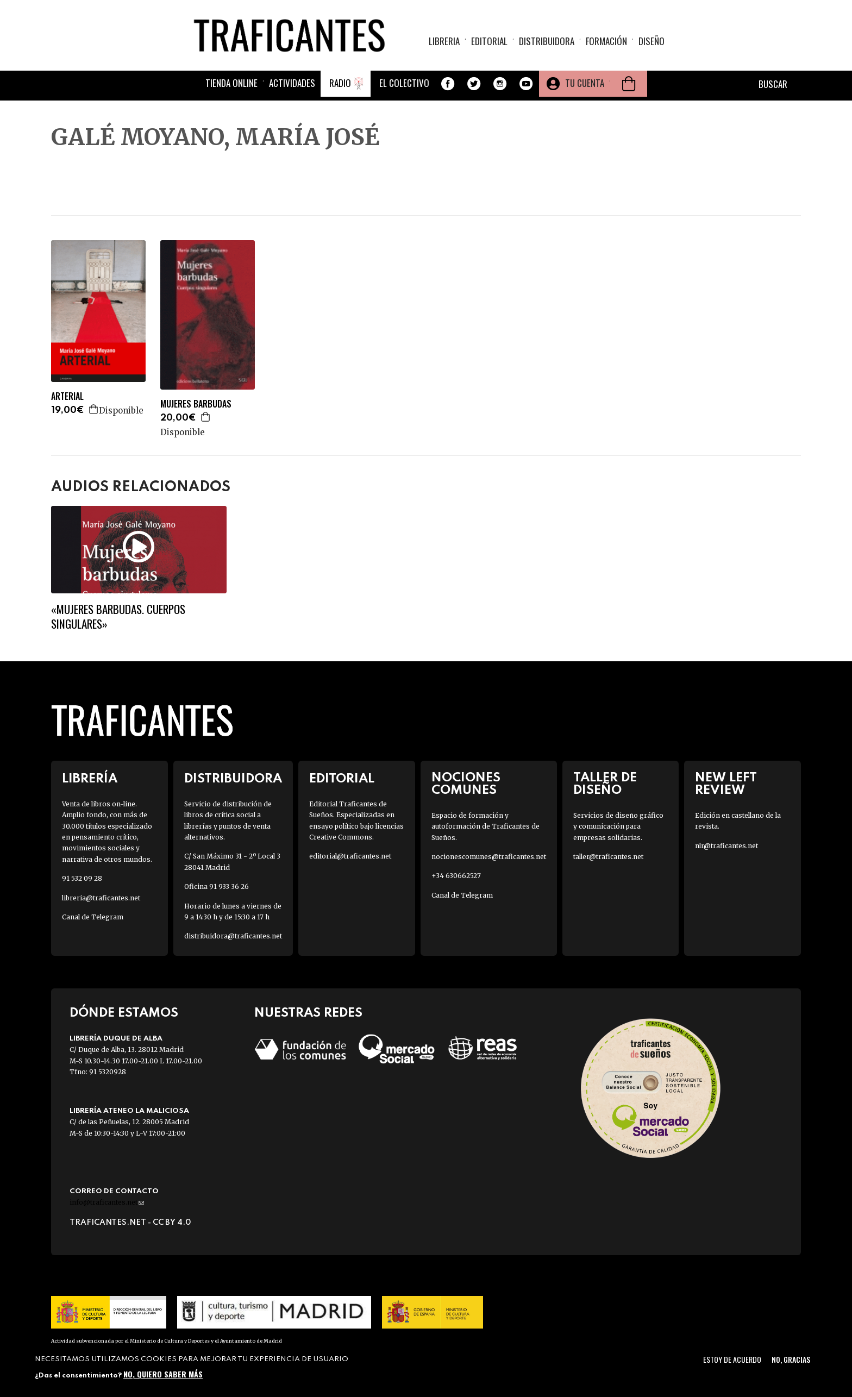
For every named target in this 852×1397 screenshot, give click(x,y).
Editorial (489, 41)
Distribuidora (546, 41)
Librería (89, 779)
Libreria (444, 41)
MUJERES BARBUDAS (195, 404)
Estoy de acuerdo (732, 1359)
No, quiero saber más (163, 1374)
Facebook (448, 83)
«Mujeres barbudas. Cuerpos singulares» (118, 616)
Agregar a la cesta (94, 409)
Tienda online (231, 83)
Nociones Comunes (465, 784)
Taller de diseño (605, 784)
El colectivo (404, 83)
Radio (340, 83)
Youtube (526, 83)
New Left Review (726, 784)
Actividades (292, 83)
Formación (606, 41)
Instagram (500, 83)
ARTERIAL (67, 396)
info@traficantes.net (107, 1202)
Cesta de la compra (629, 83)
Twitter (474, 83)
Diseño (651, 41)
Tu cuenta (584, 83)
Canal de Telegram (92, 917)
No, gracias (791, 1359)
